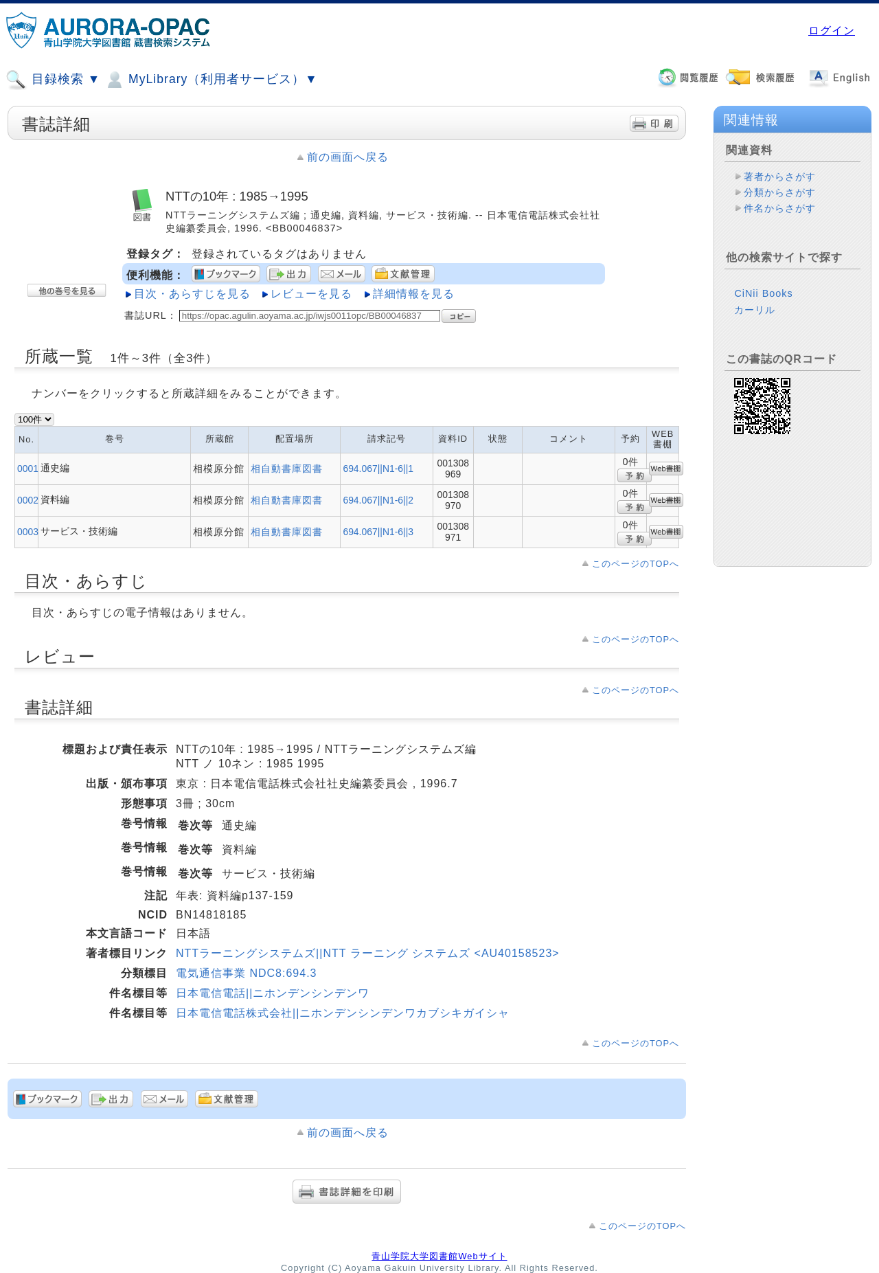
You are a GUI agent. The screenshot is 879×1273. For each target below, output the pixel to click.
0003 (27, 531)
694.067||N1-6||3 (378, 531)
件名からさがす (780, 208)
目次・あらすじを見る (192, 294)
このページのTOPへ (635, 564)
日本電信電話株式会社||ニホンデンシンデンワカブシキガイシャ (343, 1013)
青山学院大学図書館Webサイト (439, 1256)
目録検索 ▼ (52, 79)
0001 (27, 468)
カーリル (754, 309)
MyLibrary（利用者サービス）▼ (211, 79)
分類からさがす (780, 192)
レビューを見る (311, 294)
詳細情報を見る (414, 294)
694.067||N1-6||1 (378, 468)
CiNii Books (763, 293)
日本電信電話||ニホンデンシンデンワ (272, 993)
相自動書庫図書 (287, 468)
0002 (27, 500)
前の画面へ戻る (348, 157)
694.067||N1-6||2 (378, 500)
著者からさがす (780, 176)
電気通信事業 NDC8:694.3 (246, 973)
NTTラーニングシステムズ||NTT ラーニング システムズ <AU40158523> (368, 953)
